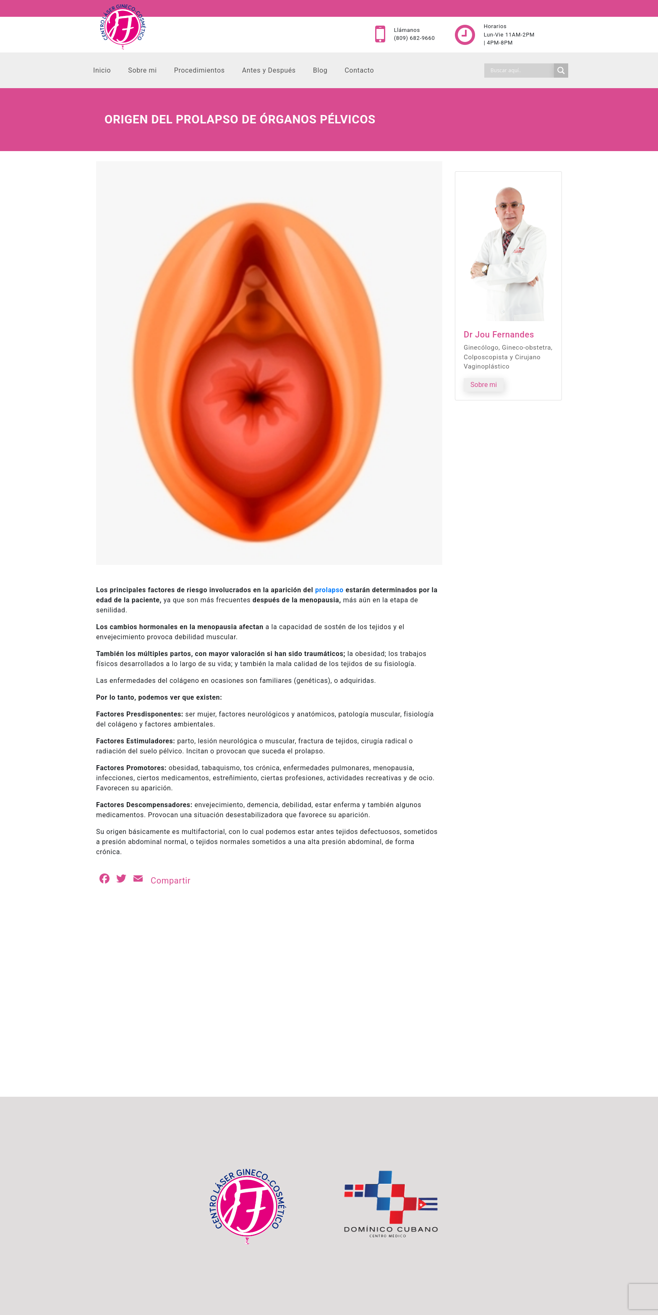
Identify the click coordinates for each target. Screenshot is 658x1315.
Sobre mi (142, 70)
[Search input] (521, 70)
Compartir (171, 881)
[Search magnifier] (561, 70)
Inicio (102, 70)
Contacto (359, 70)
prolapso (329, 590)
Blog (320, 70)
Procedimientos (199, 70)
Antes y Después (269, 70)
